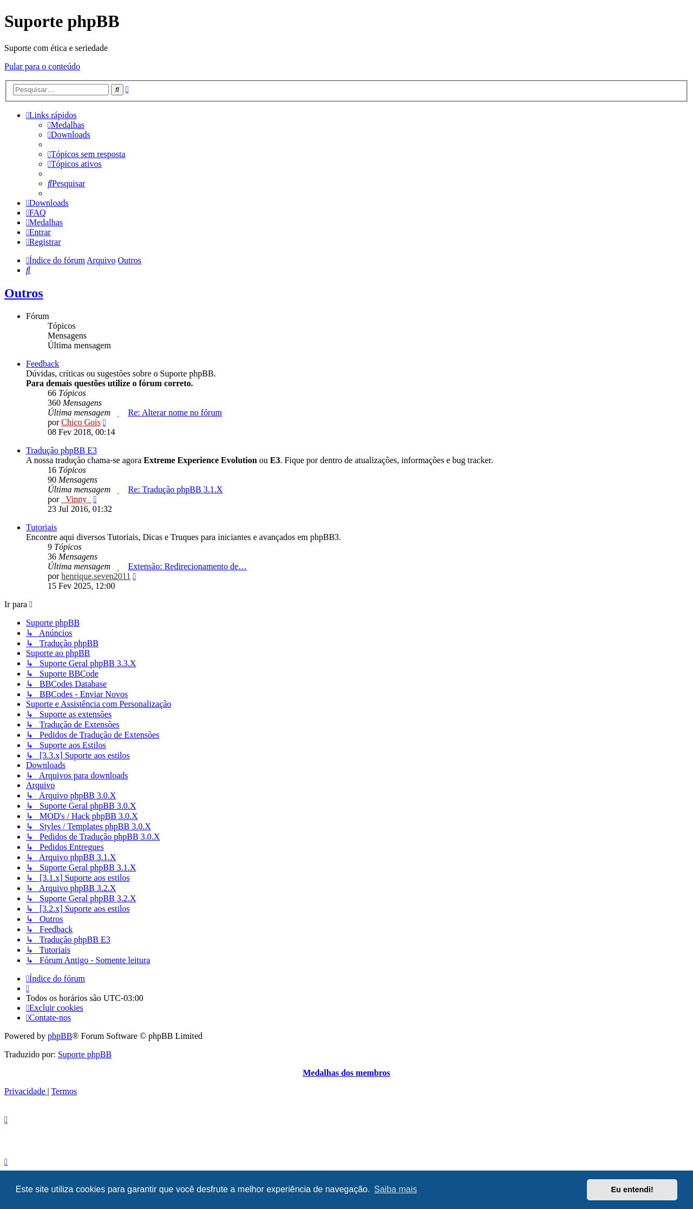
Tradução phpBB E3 (61, 450)
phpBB (60, 1036)
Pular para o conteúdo (42, 66)
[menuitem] (66, 124)
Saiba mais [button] (395, 1189)
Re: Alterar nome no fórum (175, 412)
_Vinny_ (76, 499)
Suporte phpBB (85, 1054)
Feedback (42, 363)
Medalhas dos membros (346, 1072)
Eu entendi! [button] (632, 1189)
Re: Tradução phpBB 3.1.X (175, 489)
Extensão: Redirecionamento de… (187, 566)
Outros (23, 293)
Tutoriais (41, 527)
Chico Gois (80, 422)
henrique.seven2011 (95, 576)
